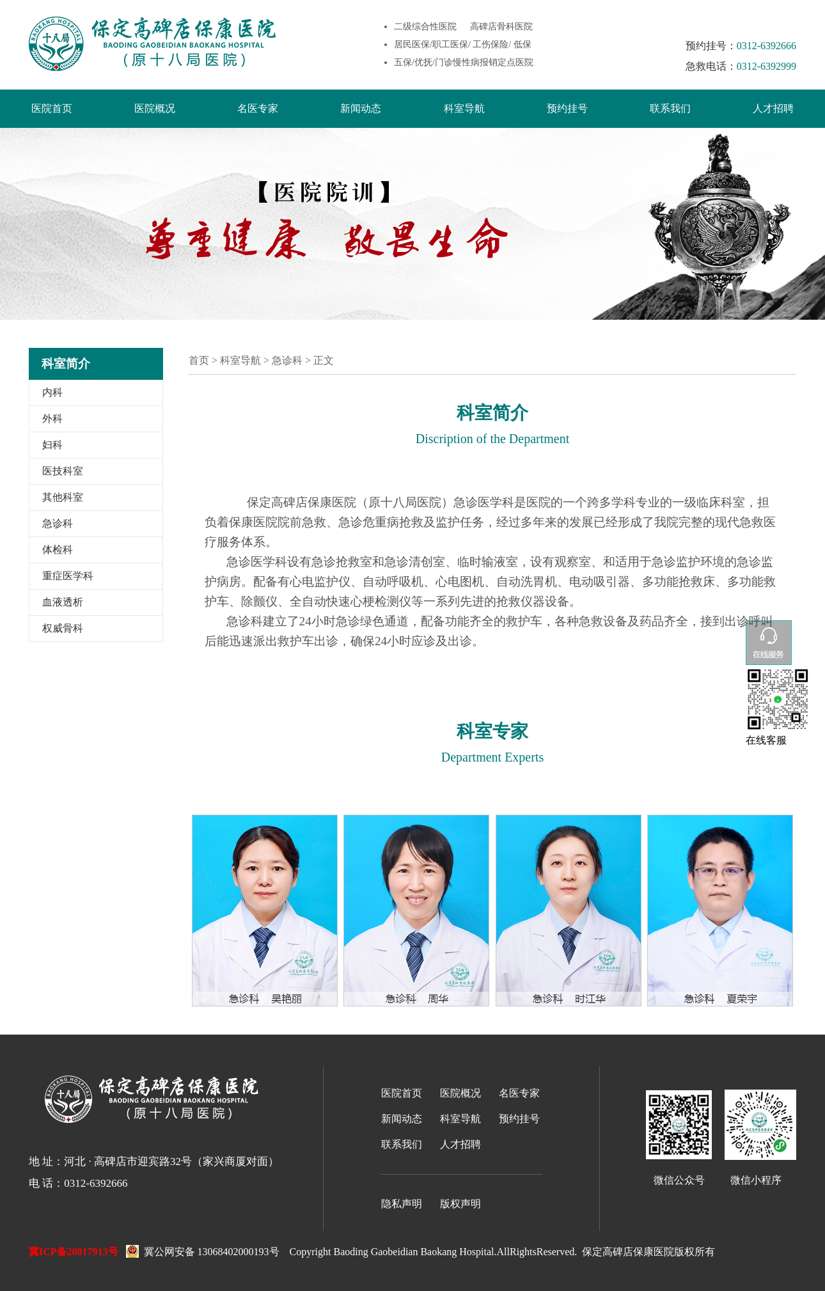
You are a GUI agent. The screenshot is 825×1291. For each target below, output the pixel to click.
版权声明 (460, 1203)
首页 (199, 360)
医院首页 (51, 108)
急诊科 (57, 523)
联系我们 (670, 108)
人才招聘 (773, 108)
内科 (52, 392)
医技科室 (62, 471)
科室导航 (464, 108)
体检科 (57, 549)
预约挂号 (567, 108)
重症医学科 (67, 575)
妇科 (52, 444)
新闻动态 (360, 108)
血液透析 (62, 602)
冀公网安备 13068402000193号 (202, 1250)
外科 (52, 418)
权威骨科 (62, 628)
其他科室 (62, 497)
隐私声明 (401, 1203)
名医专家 (257, 108)
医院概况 (154, 108)
